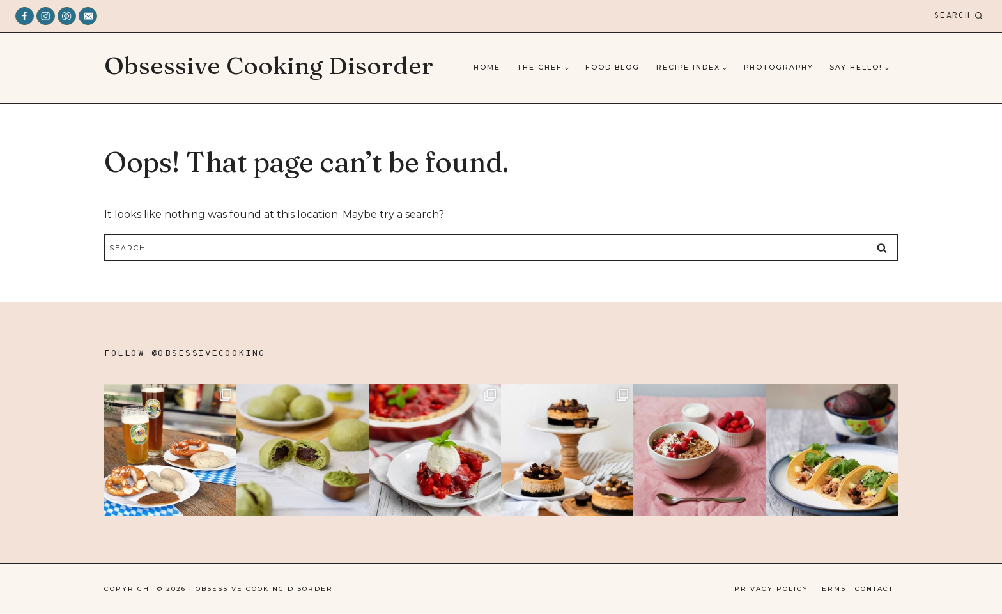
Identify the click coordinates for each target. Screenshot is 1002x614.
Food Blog (612, 67)
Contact (874, 589)
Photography (778, 67)
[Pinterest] (67, 16)
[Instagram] (45, 16)
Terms (831, 589)
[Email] (88, 16)
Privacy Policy (771, 589)
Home (487, 67)
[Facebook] (24, 16)
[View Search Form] (958, 16)
